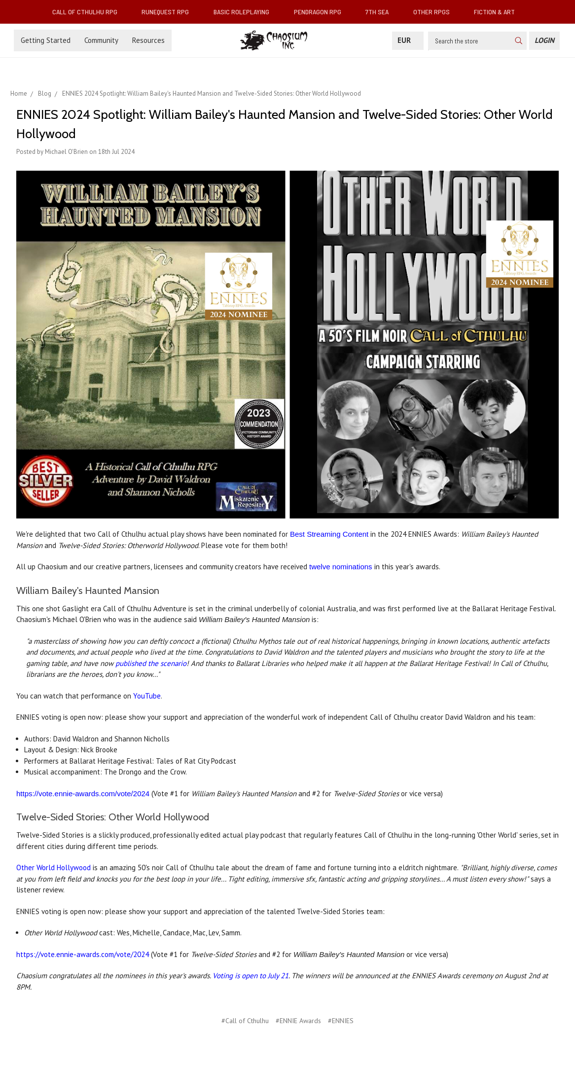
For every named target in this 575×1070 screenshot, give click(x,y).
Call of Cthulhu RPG (88, 11)
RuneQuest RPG (169, 11)
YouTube (147, 696)
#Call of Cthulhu (245, 1020)
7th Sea (380, 11)
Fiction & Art (498, 11)
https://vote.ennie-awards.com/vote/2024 (82, 793)
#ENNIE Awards (298, 1020)
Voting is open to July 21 (250, 975)
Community (101, 40)
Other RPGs (435, 11)
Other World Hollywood (53, 867)
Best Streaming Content (329, 534)
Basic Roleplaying (245, 11)
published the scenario (150, 663)
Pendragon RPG (321, 11)
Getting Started (46, 40)
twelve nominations (340, 566)
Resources (148, 40)
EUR (407, 40)
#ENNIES (341, 1020)
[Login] (544, 41)
